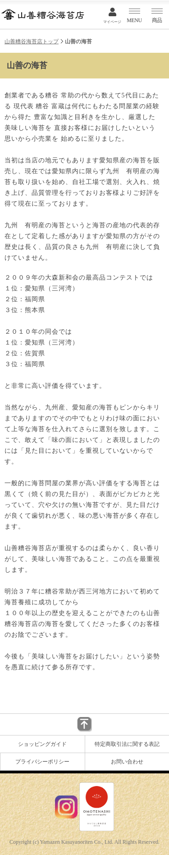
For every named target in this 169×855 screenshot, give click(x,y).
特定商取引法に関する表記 (127, 744)
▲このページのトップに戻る (84, 724)
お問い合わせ (127, 761)
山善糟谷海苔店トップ (32, 41)
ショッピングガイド (42, 744)
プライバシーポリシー (42, 761)
